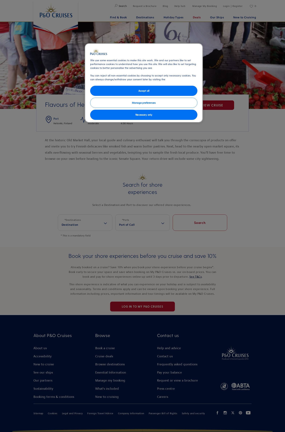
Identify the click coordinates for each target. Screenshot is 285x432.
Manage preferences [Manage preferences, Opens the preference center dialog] (143, 102)
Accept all (143, 90)
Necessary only (143, 114)
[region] (144, 83)
